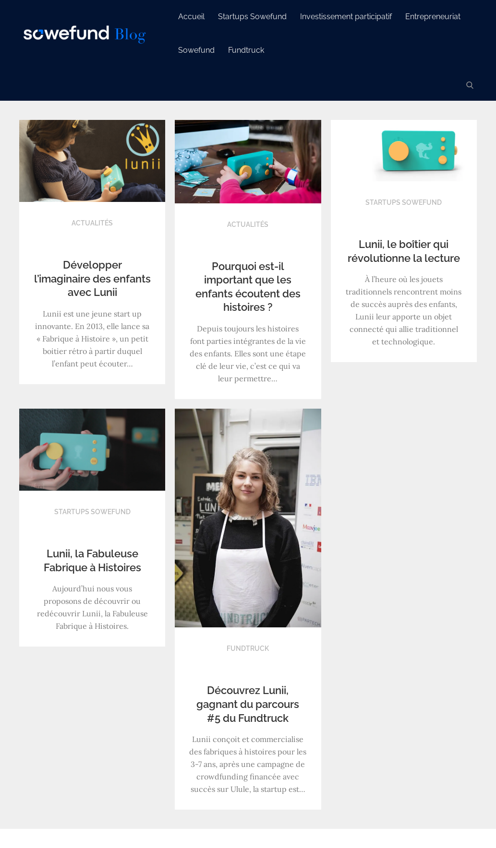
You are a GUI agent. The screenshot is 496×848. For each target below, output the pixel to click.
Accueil (191, 16)
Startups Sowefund (252, 16)
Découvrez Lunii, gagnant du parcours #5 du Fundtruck (247, 704)
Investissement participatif (346, 16)
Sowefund (196, 50)
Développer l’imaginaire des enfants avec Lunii (92, 278)
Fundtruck (246, 50)
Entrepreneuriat (432, 16)
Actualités (92, 223)
